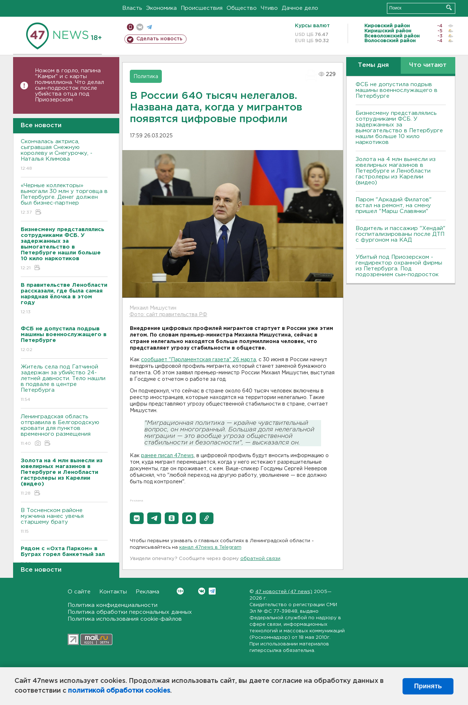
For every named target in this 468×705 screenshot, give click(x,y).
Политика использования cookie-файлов (125, 619)
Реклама (147, 591)
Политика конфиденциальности (112, 605)
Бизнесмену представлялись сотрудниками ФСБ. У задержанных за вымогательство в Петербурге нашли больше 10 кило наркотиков (399, 128)
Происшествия (202, 8)
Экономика (161, 8)
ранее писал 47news (167, 456)
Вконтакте (180, 591)
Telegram (212, 591)
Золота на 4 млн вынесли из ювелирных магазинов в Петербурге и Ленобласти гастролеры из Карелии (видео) (396, 171)
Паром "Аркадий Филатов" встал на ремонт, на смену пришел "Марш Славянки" (394, 205)
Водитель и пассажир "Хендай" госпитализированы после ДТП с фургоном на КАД (400, 234)
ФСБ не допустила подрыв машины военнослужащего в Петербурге (396, 90)
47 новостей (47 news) (283, 592)
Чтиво (269, 8)
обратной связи (260, 559)
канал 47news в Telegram (210, 547)
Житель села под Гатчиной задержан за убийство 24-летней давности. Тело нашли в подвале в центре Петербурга (64, 383)
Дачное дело (300, 8)
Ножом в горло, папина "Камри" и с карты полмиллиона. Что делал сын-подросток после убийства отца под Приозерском (69, 85)
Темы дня (373, 65)
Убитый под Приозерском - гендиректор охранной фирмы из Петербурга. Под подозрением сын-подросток (399, 266)
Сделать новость (159, 39)
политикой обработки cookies (119, 691)
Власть (132, 8)
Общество (242, 8)
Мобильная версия (130, 27)
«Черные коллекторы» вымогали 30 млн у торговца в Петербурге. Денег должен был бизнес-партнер (64, 199)
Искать (449, 7)
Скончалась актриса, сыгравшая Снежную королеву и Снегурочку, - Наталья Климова (64, 155)
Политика (145, 76)
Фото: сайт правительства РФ (168, 315)
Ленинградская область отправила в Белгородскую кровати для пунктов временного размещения (64, 430)
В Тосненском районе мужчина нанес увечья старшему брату (64, 521)
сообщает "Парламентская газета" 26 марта (198, 360)
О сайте (79, 591)
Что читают (428, 65)
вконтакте (139, 27)
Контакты (113, 591)
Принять (428, 686)
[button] (137, 518)
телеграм (149, 27)
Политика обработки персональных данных (130, 612)
